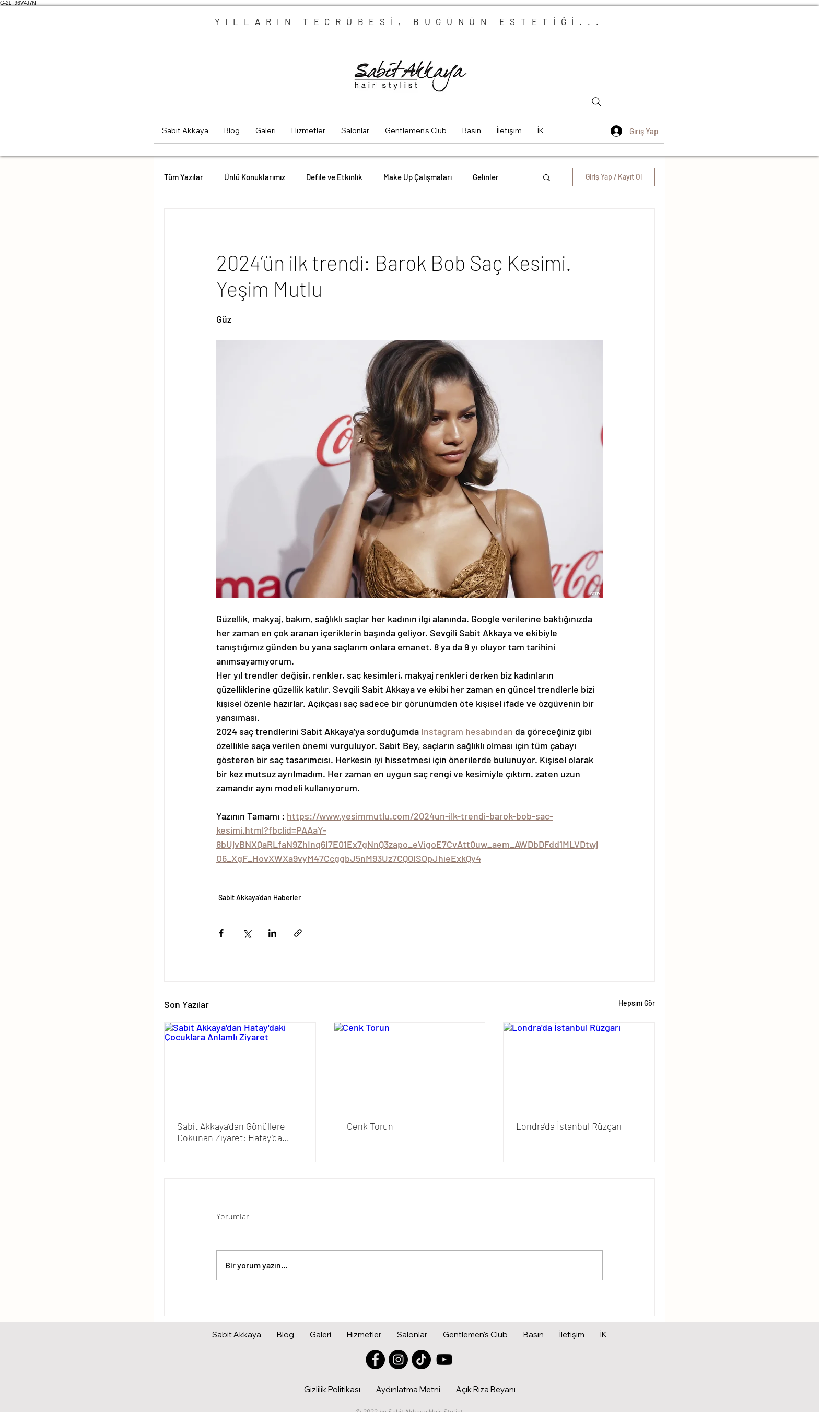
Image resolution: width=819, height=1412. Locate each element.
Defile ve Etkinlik (334, 177)
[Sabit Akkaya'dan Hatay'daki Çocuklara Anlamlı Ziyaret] (240, 1065)
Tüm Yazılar (183, 177)
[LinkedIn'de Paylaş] (272, 933)
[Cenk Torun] (409, 1065)
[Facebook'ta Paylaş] (221, 933)
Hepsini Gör (636, 1003)
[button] (266, 130)
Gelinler (486, 177)
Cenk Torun (370, 1126)
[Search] (596, 102)
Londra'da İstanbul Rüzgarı (569, 1126)
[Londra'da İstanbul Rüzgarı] (579, 1065)
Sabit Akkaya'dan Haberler (259, 897)
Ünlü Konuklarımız (254, 177)
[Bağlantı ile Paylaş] (298, 933)
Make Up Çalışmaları (417, 177)
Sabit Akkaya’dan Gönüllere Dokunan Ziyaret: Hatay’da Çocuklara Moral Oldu (231, 1131)
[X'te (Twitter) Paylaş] (247, 933)
